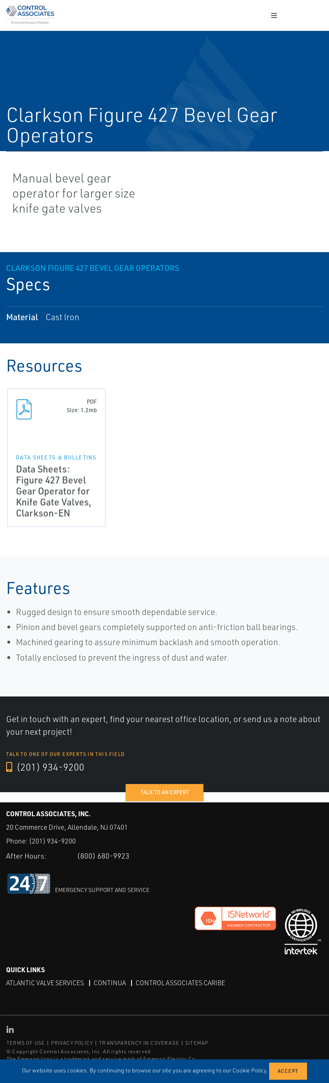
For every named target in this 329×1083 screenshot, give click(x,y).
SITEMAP (196, 1043)
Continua (110, 983)
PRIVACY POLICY (72, 1043)
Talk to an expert (164, 792)
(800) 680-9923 (103, 855)
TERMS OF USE (26, 1043)
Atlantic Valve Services (45, 983)
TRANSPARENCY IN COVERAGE (139, 1043)
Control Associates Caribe (180, 983)
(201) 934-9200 (45, 767)
